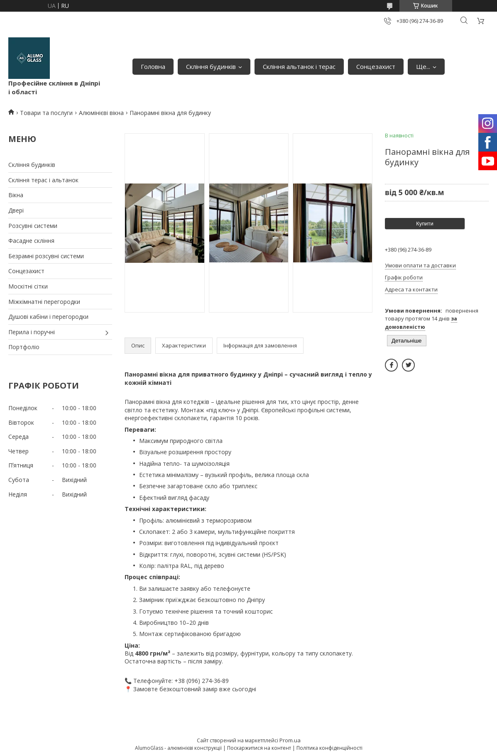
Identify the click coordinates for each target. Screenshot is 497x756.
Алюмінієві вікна (101, 113)
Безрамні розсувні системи (46, 256)
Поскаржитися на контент (259, 747)
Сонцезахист (375, 66)
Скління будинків (211, 66)
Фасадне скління (31, 241)
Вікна (15, 195)
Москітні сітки (28, 286)
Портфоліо (23, 347)
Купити (424, 223)
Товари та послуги (46, 113)
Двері (16, 210)
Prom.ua (290, 740)
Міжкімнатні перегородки (44, 302)
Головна (153, 66)
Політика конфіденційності (329, 747)
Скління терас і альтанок (43, 180)
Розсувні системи (32, 226)
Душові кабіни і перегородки (48, 317)
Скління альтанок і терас (299, 66)
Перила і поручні (31, 332)
